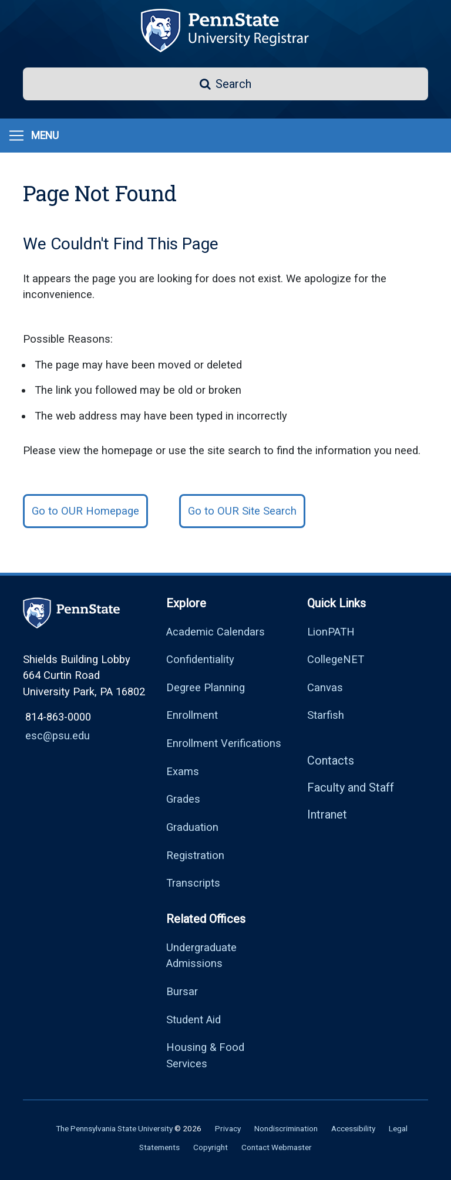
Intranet (327, 814)
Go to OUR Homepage (85, 511)
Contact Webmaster (276, 1147)
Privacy (228, 1128)
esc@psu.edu (57, 735)
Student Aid (193, 1019)
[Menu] (33, 136)
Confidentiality (200, 659)
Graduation (192, 827)
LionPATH (331, 631)
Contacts (330, 760)
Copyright (210, 1147)
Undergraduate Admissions (201, 955)
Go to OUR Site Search (242, 511)
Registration (195, 855)
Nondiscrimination (286, 1128)
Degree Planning (205, 687)
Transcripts (193, 883)
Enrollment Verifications (223, 743)
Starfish (325, 715)
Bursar (182, 991)
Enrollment (192, 715)
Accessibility (353, 1128)
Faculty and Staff (350, 787)
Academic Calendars (215, 631)
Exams (182, 771)
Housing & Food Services (205, 1055)
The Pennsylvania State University (114, 1128)
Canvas (325, 687)
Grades (183, 799)
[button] (225, 83)
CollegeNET (335, 659)
